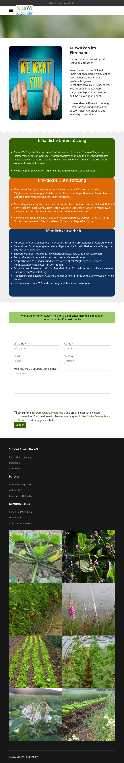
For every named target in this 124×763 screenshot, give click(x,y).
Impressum (15, 462)
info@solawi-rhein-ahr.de (62, 3)
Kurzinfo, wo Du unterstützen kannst (36, 368)
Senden (20, 424)
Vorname (20, 343)
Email (18, 356)
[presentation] (37, 403)
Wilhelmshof (15, 490)
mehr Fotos (15, 468)
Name (68, 343)
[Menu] (11, 10)
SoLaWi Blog (15, 517)
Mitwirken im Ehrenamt (21, 523)
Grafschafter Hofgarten (21, 496)
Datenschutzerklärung (49, 412)
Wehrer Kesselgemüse (20, 484)
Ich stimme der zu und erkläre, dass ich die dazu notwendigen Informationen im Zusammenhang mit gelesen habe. (64, 416)
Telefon (68, 356)
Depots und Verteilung (20, 511)
